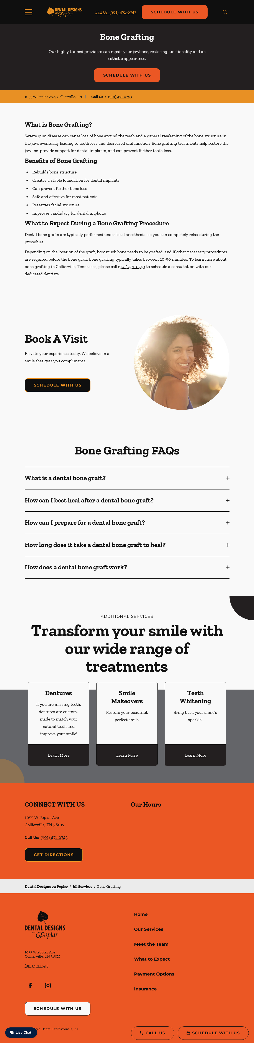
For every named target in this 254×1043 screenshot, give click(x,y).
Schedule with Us (174, 12)
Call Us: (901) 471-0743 (115, 12)
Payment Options (154, 974)
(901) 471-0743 (120, 96)
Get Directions (54, 854)
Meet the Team (151, 944)
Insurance (145, 989)
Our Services (148, 929)
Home (141, 914)
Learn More (58, 755)
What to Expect (152, 959)
